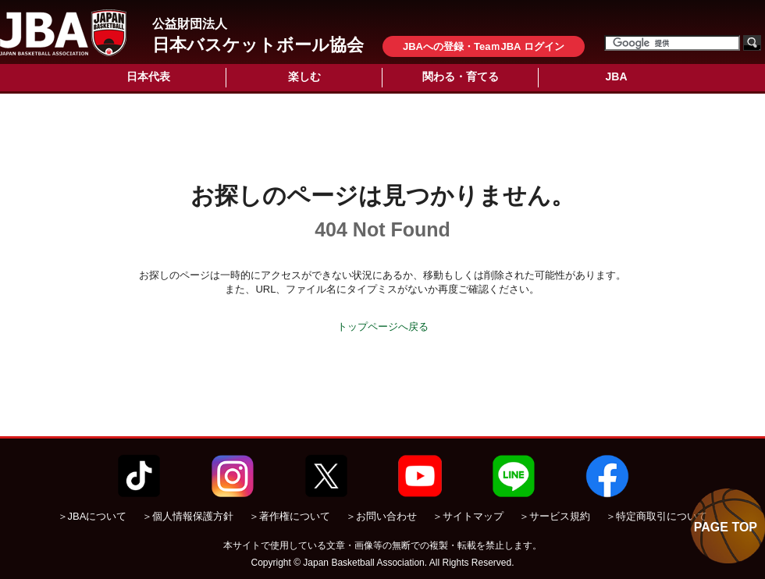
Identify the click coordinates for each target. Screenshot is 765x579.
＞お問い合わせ (381, 516)
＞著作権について (289, 516)
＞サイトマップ (467, 516)
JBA (616, 76)
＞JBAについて (92, 516)
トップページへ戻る (383, 326)
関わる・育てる (460, 76)
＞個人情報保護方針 (187, 516)
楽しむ (304, 76)
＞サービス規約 (554, 516)
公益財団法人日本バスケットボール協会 (63, 32)
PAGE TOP (725, 527)
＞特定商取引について (656, 516)
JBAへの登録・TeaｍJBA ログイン (483, 46)
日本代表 (148, 76)
